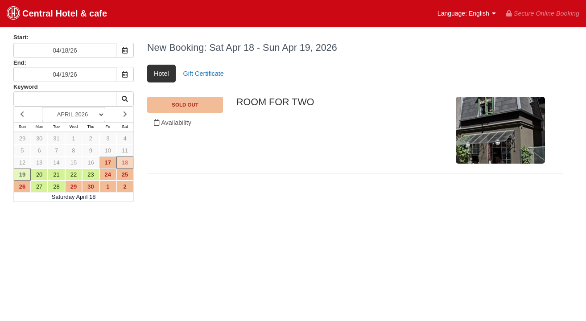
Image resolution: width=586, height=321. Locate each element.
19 (22, 174)
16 (90, 162)
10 (108, 150)
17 (108, 162)
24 (108, 174)
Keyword (25, 86)
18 (125, 162)
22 (73, 174)
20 (39, 174)
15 (73, 162)
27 (39, 186)
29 (22, 138)
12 (22, 162)
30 (39, 138)
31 (56, 138)
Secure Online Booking (542, 13)
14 (56, 162)
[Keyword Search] (64, 99)
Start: (21, 37)
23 (90, 174)
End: (19, 62)
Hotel (161, 73)
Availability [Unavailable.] (172, 122)
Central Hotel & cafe (57, 14)
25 (125, 174)
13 (39, 162)
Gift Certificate (203, 73)
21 (56, 174)
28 (56, 186)
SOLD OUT (185, 104)
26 (22, 186)
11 (125, 150)
